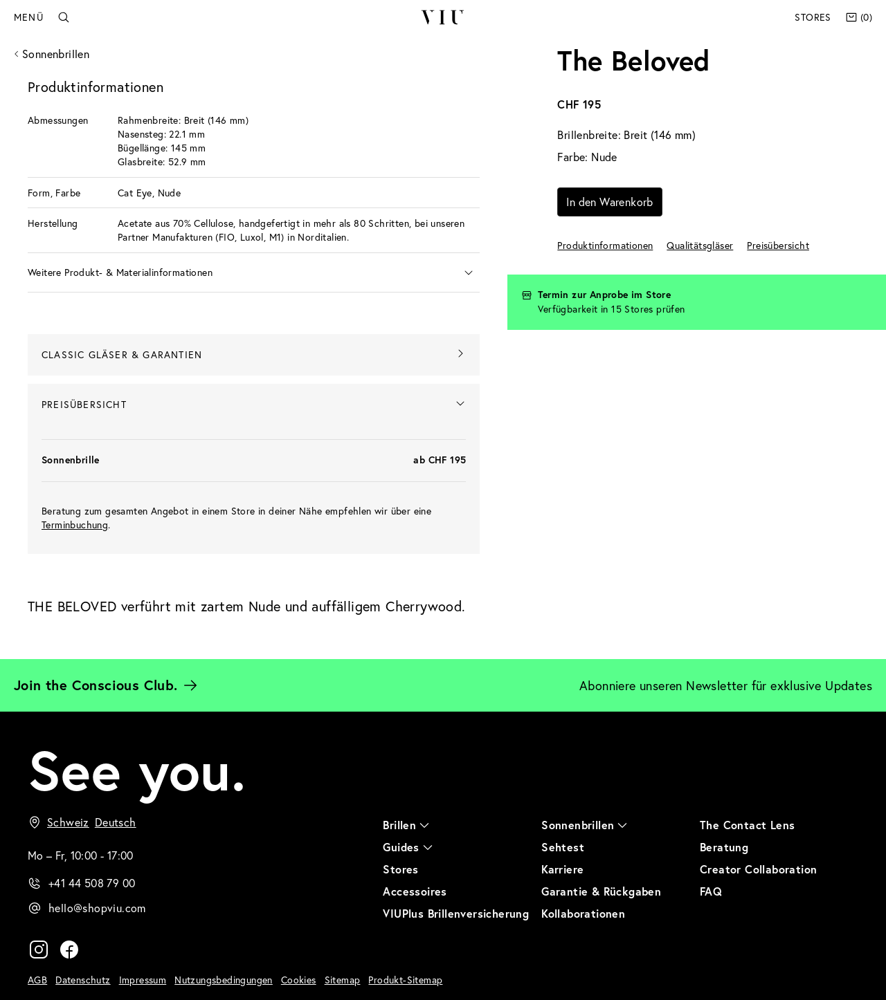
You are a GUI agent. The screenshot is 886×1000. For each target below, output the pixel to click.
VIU (442, 17)
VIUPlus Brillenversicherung (456, 913)
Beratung (724, 847)
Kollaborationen (583, 913)
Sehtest (562, 847)
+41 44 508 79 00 (91, 883)
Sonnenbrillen (55, 53)
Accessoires (414, 891)
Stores (813, 17)
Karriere (562, 869)
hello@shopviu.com (97, 907)
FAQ (711, 891)
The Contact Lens (747, 824)
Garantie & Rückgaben (601, 891)
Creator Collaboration (758, 869)
